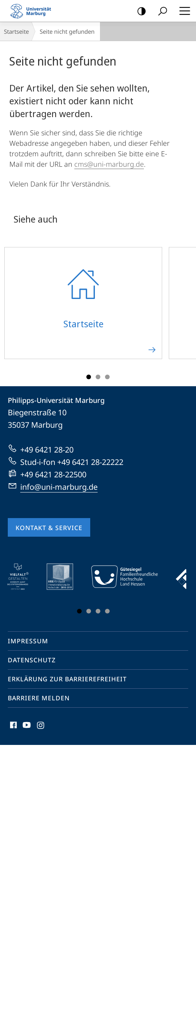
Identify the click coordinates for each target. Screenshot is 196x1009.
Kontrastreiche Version (139, 11)
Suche (160, 11)
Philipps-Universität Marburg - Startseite (33, 11)
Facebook (13, 727)
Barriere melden (39, 698)
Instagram (41, 727)
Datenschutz (32, 660)
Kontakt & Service (49, 528)
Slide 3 (107, 377)
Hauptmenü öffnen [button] (182, 11)
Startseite (16, 31)
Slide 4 (107, 611)
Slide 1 (88, 377)
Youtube (26, 727)
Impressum (28, 641)
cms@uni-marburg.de (109, 164)
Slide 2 (98, 377)
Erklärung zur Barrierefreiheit (67, 679)
